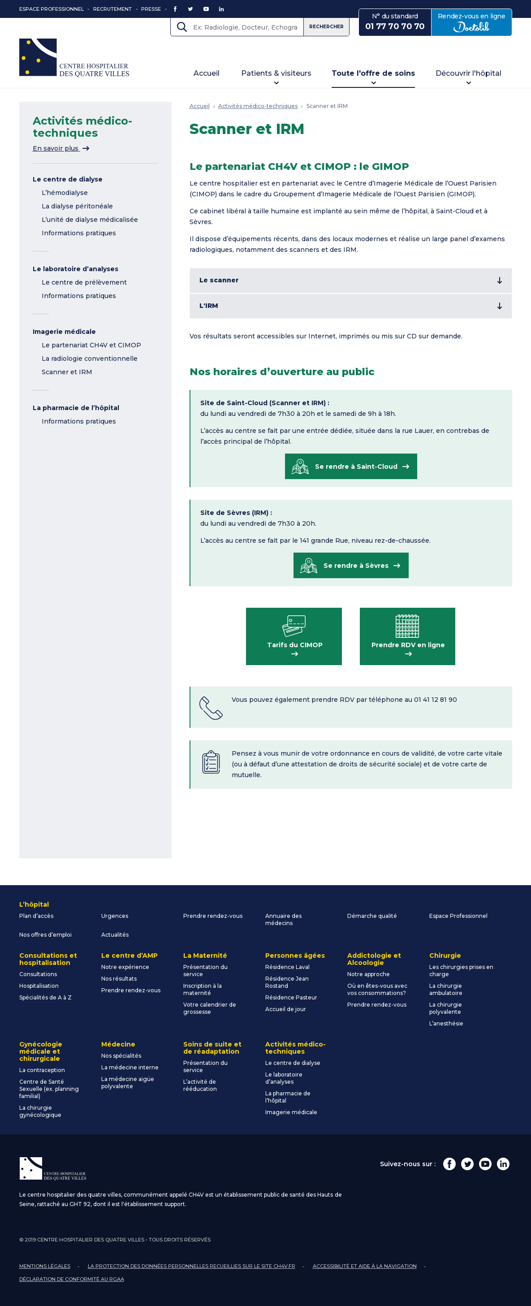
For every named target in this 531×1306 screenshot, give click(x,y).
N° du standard (395, 22)
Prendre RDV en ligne (408, 645)
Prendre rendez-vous (212, 915)
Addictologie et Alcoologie (374, 959)
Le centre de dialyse (68, 179)
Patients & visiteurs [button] (276, 73)
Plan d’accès (36, 915)
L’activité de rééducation (200, 1085)
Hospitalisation (39, 985)
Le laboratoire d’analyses (75, 269)
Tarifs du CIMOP (295, 645)
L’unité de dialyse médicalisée (90, 220)
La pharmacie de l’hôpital (76, 408)
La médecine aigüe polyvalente (127, 1083)
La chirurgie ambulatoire (445, 989)
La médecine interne (130, 1067)
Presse (151, 9)
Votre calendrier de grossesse (209, 1008)
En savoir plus (61, 148)
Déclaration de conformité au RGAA (71, 1279)
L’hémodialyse (65, 193)
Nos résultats (119, 978)
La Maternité (205, 955)
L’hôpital (34, 904)
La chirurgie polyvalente (445, 1008)
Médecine (118, 1044)
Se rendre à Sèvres (356, 566)
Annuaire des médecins (283, 919)
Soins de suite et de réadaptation (212, 1047)
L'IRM (208, 306)
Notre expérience (125, 967)
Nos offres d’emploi (45, 934)
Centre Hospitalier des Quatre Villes (74, 58)
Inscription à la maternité (202, 989)
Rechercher (326, 27)
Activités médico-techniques (258, 106)
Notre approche (368, 974)
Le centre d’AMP (129, 955)
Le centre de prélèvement (84, 282)
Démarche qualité (372, 915)
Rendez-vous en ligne (475, 22)
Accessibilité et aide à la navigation (365, 1266)
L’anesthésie (446, 1023)
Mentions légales (44, 1266)
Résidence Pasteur (291, 997)
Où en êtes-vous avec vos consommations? (377, 989)
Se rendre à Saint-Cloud (356, 467)
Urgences (114, 915)
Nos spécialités (121, 1055)
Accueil (207, 73)
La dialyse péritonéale (77, 206)
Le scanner (219, 280)
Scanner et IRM (67, 372)
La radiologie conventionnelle (90, 359)
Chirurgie (445, 955)
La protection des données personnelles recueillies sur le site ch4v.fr (191, 1266)
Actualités (115, 934)
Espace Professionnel (51, 9)
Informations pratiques (79, 233)
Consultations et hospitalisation (48, 959)
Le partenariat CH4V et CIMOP (91, 345)
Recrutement (112, 9)
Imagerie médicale (64, 332)
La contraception (42, 1070)
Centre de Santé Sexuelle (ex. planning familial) (49, 1088)
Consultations (38, 974)
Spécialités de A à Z (45, 997)
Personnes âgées (295, 955)
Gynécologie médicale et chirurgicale (40, 1051)
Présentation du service (205, 970)
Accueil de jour (285, 1009)
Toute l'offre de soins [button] (373, 73)
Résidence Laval (287, 967)
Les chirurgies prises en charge (461, 970)
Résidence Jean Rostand (287, 982)
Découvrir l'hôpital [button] (468, 73)
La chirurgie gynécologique (40, 1111)
